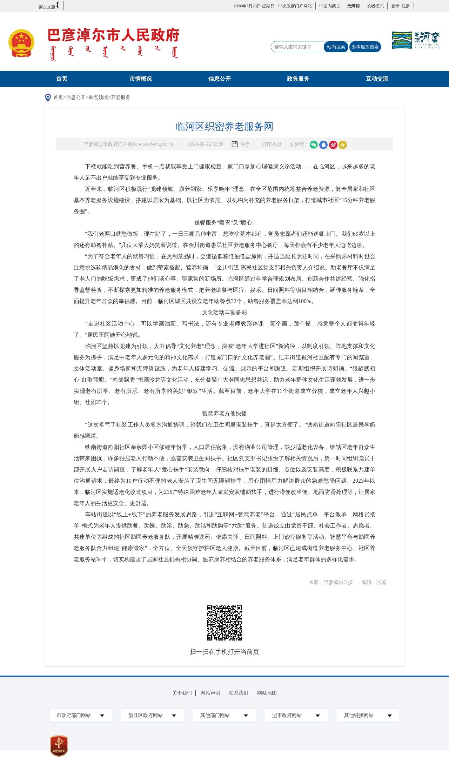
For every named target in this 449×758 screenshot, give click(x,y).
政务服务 (298, 79)
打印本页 (272, 144)
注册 (405, 6)
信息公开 (219, 79)
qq (323, 145)
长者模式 (375, 6)
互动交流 (377, 79)
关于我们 (182, 693)
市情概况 (140, 79)
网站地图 (267, 693)
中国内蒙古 (329, 6)
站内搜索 (336, 46)
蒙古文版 (49, 5)
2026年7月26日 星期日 (254, 6)
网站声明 (210, 693)
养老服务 (120, 97)
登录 (395, 6)
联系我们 (238, 693)
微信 (314, 145)
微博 (333, 145)
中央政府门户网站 (295, 6)
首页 (61, 79)
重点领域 (98, 97)
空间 (343, 145)
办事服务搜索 (365, 46)
